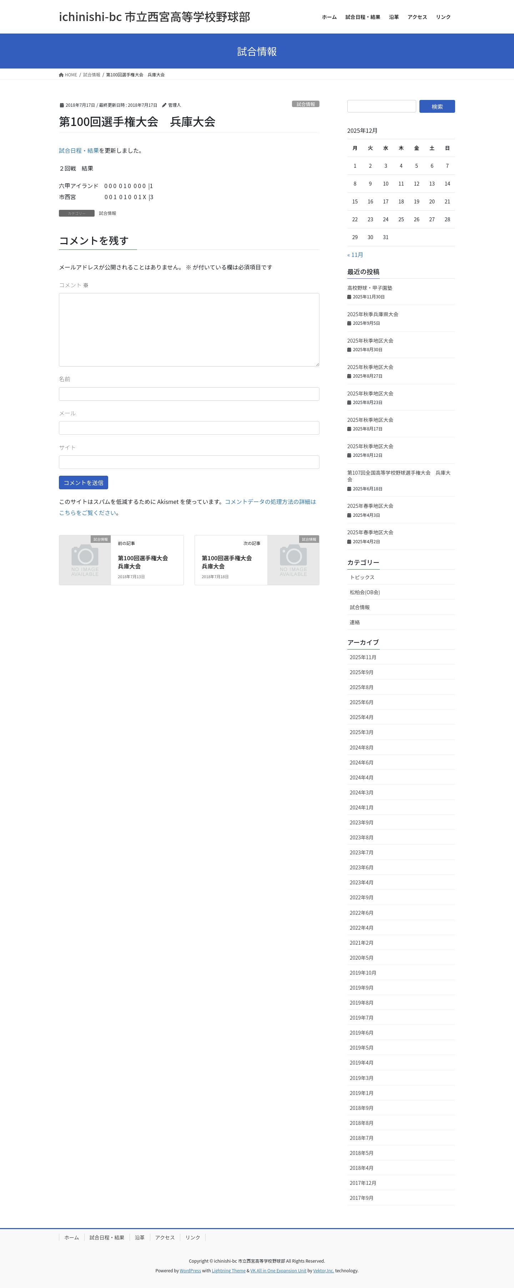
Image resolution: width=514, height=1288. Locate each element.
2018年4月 (362, 1167)
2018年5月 (362, 1152)
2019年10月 (363, 972)
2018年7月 (362, 1137)
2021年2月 (362, 942)
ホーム (71, 1237)
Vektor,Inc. (323, 1270)
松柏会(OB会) (365, 592)
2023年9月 (362, 822)
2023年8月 (362, 837)
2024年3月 (362, 792)
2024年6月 (362, 762)
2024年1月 (362, 807)
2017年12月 (363, 1182)
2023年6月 (362, 867)
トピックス (362, 577)
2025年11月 (363, 657)
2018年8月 (362, 1122)
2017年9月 (362, 1197)
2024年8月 (362, 747)
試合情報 (306, 104)
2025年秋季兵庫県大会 (372, 314)
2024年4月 (362, 777)
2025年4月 (362, 717)
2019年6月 (362, 1032)
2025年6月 (362, 702)
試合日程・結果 (79, 150)
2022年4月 (362, 927)
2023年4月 (362, 882)
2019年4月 (362, 1062)
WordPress (190, 1270)
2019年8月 (362, 1002)
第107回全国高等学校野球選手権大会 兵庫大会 (398, 476)
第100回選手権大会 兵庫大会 (145, 562)
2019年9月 (362, 987)
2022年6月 (362, 912)
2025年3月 (362, 732)
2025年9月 (362, 672)
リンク (192, 1237)
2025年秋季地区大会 (370, 340)
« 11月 (355, 254)
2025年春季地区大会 (370, 505)
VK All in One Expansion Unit (279, 1270)
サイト (67, 447)
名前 (64, 378)
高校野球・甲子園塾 (369, 287)
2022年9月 (362, 897)
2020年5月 (362, 957)
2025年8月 (362, 687)
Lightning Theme (229, 1270)
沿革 (140, 1237)
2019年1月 (362, 1092)
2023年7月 (362, 852)
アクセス (165, 1237)
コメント (74, 285)
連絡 (355, 622)
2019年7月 (362, 1017)
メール (67, 413)
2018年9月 (362, 1107)
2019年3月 (362, 1077)
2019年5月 (362, 1047)
